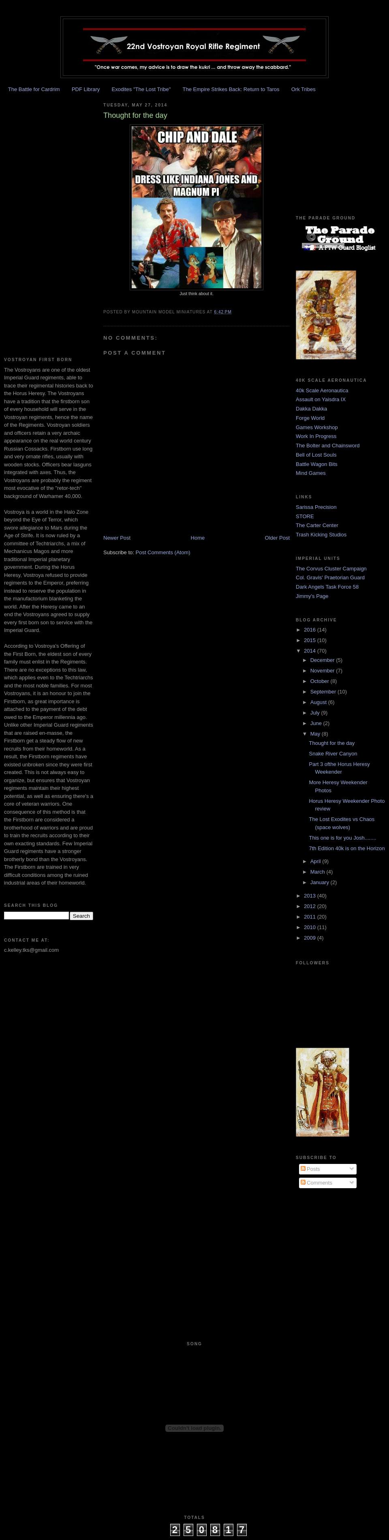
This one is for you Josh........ (342, 838)
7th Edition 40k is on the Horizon (347, 848)
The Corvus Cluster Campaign (331, 569)
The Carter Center (317, 525)
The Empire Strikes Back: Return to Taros (231, 89)
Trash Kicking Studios (321, 535)
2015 (310, 640)
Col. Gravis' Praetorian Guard (330, 577)
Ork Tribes (303, 89)
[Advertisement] (28, 217)
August (319, 702)
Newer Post (116, 538)
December (323, 660)
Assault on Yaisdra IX (321, 399)
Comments (316, 1183)
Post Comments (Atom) (163, 552)
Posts (310, 1169)
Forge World (310, 418)
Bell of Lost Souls (316, 455)
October (320, 681)
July (315, 713)
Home (198, 538)
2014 (310, 651)
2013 (310, 896)
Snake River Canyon (333, 754)
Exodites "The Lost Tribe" (141, 89)
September (324, 692)
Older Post (277, 538)
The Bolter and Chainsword (328, 445)
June (316, 723)
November (323, 671)
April (316, 861)
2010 (310, 927)
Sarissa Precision (316, 507)
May (316, 734)
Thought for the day (332, 743)
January (320, 882)
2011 (310, 917)
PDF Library (86, 89)
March (318, 872)
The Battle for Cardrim (34, 89)
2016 (310, 630)
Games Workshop (317, 427)
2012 (310, 906)
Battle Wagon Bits (317, 464)
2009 (310, 938)
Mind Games (311, 473)
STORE (305, 516)
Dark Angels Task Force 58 (327, 587)
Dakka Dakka (311, 409)
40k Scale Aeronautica (322, 390)
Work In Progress (316, 436)
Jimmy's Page (312, 596)
